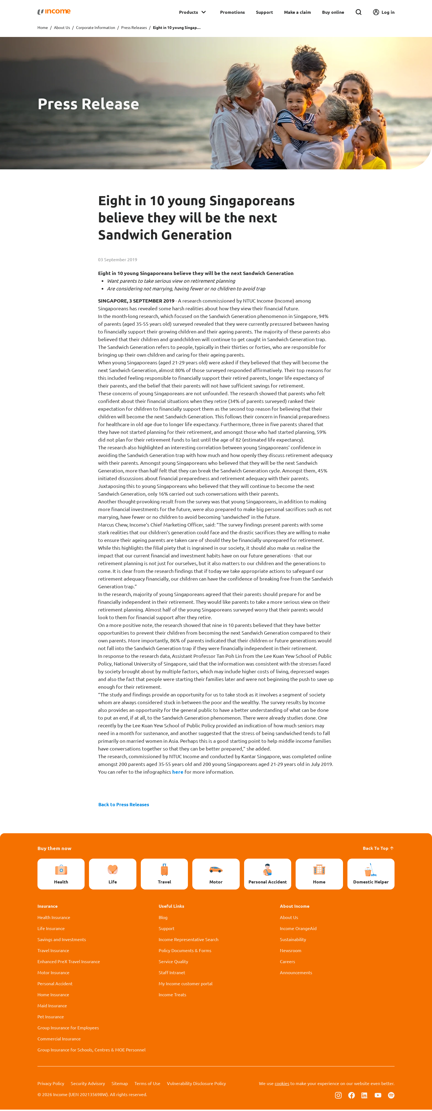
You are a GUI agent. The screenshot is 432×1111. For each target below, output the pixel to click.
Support (264, 12)
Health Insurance (53, 918)
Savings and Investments (61, 940)
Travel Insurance (53, 951)
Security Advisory (88, 1084)
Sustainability (293, 940)
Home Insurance (53, 995)
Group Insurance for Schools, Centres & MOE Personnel (91, 1051)
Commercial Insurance (59, 1040)
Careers (287, 962)
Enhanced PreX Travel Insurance (68, 962)
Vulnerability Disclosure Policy (196, 1084)
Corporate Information (95, 27)
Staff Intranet (172, 973)
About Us (62, 27)
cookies (282, 1084)
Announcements (296, 973)
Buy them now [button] (54, 849)
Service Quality (173, 962)
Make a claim (297, 12)
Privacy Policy (50, 1084)
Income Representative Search (188, 940)
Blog (163, 918)
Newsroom (290, 951)
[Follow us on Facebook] (351, 1096)
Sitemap (120, 1084)
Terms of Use (147, 1084)
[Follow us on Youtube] (378, 1096)
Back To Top (379, 849)
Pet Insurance (50, 1018)
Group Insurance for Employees (68, 1029)
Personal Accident (54, 984)
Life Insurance (51, 929)
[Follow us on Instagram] (338, 1096)
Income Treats (172, 995)
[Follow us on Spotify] (391, 1096)
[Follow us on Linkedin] (364, 1096)
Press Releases (134, 27)
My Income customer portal (185, 984)
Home (42, 27)
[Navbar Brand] (54, 12)
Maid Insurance (52, 1006)
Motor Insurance (53, 973)
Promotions (232, 12)
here (178, 771)
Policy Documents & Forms (185, 951)
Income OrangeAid (298, 929)
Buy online (333, 12)
